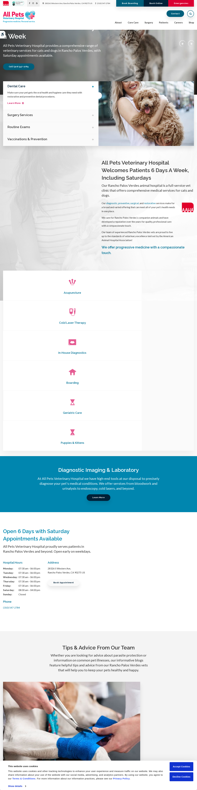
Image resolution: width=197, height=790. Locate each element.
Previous (181, 43)
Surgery (149, 23)
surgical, (134, 203)
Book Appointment (64, 462)
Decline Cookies (181, 776)
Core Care (133, 23)
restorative (150, 203)
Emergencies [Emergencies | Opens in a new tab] (180, 10)
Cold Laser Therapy (98, 292)
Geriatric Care (98, 322)
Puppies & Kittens (162, 322)
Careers (178, 23)
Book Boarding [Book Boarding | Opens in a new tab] (124, 10)
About (118, 23)
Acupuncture (35, 292)
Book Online (152, 10)
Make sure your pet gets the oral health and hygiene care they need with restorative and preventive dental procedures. (46, 94)
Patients (163, 23)
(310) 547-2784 (103, 3)
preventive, (124, 203)
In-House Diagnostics (162, 292)
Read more (31, 633)
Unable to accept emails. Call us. (162, 737)
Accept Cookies (181, 766)
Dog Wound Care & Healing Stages (33, 608)
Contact (175, 14)
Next (190, 43)
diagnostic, (112, 203)
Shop (191, 23)
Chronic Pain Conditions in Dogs (98, 608)
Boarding (35, 322)
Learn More (16, 103)
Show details (15, 786)
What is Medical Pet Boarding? (164, 608)
